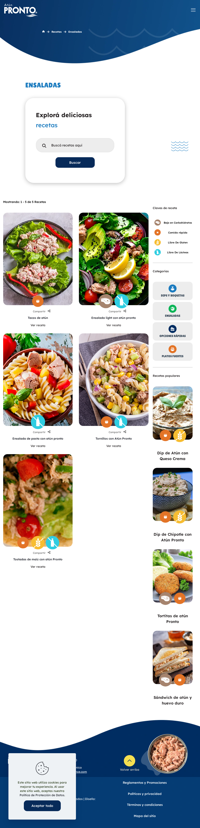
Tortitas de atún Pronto (172, 618)
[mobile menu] (193, 9)
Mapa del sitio (145, 816)
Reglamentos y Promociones (145, 783)
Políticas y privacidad (145, 794)
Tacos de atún (38, 318)
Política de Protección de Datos (42, 795)
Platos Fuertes (172, 356)
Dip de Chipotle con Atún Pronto (173, 537)
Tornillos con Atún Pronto (113, 438)
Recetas (56, 31)
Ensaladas (172, 315)
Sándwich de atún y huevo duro (173, 700)
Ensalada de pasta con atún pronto (38, 438)
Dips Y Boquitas (172, 295)
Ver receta (38, 325)
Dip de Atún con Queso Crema (172, 456)
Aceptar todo (42, 806)
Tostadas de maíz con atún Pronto (38, 559)
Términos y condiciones (145, 805)
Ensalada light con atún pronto (113, 318)
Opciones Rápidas (172, 336)
